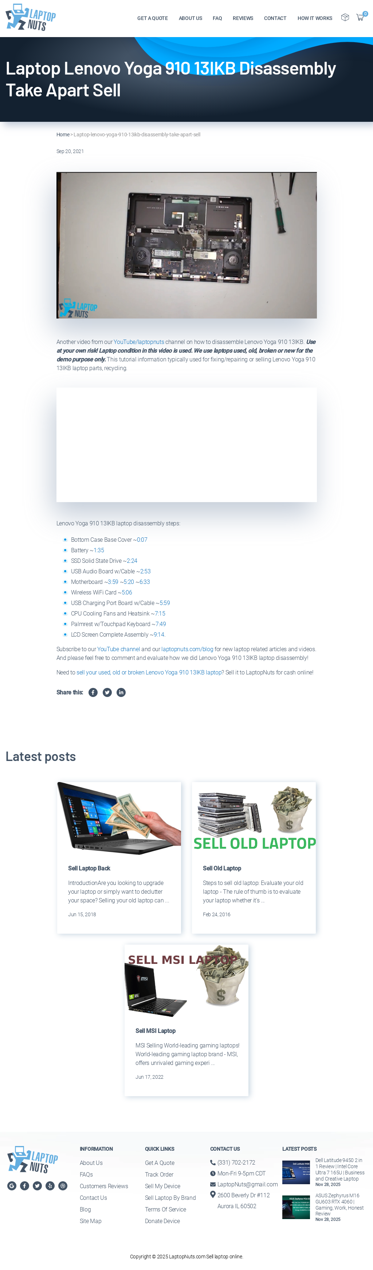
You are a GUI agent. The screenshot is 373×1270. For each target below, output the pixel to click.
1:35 (99, 550)
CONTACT (275, 18)
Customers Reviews (104, 1186)
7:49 (161, 624)
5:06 (127, 592)
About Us (91, 1162)
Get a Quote (159, 1162)
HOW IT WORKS (315, 18)
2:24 (132, 560)
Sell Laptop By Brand (170, 1197)
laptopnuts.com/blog (187, 649)
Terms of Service (165, 1209)
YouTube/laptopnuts (139, 341)
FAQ (217, 18)
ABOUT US (190, 18)
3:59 (113, 581)
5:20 (128, 581)
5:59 (165, 603)
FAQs (86, 1174)
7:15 (160, 613)
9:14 (159, 634)
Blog (85, 1209)
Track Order (159, 1174)
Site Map (90, 1221)
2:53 (145, 571)
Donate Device (162, 1221)
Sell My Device (162, 1186)
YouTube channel (118, 649)
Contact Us (93, 1197)
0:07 (142, 539)
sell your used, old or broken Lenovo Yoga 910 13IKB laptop (148, 672)
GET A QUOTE (152, 18)
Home (63, 134)
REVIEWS (243, 18)
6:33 (145, 581)
